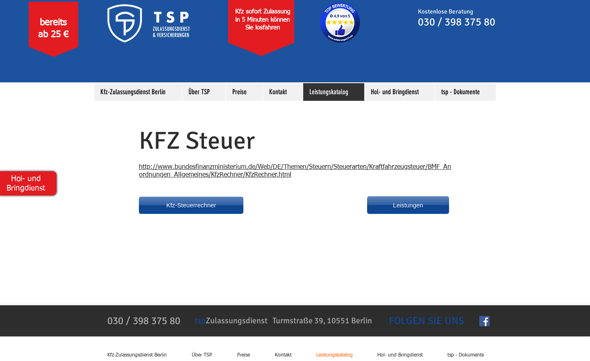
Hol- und (26, 179)
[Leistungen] (408, 205)
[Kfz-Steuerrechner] (191, 205)
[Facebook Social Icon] (484, 321)
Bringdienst (26, 188)
